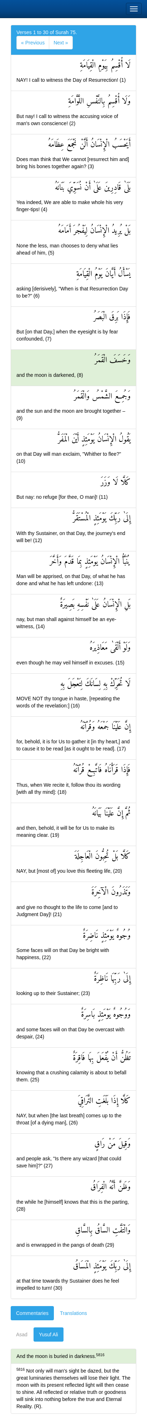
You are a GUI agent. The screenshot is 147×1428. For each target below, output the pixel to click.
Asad (21, 1334)
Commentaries (32, 1313)
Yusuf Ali (48, 1334)
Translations (73, 1313)
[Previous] (32, 42)
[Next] (60, 42)
